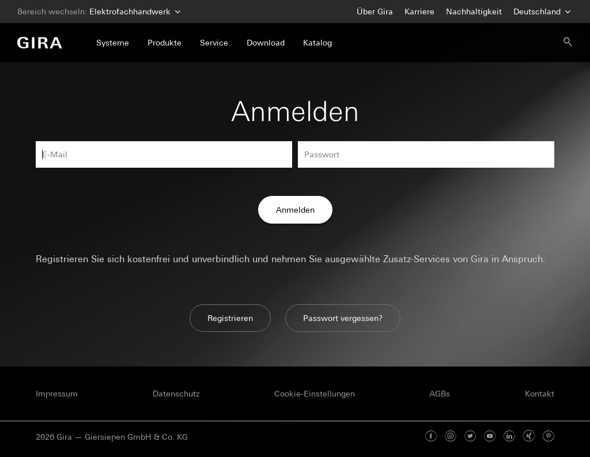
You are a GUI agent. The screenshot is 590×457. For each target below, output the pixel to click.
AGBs (439, 393)
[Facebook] (431, 437)
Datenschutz (176, 393)
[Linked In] (509, 437)
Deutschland (540, 12)
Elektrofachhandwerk (133, 12)
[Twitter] (470, 437)
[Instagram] (450, 437)
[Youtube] (490, 437)
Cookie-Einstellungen (314, 393)
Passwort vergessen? (343, 318)
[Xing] (529, 437)
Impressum (57, 393)
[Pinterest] (548, 437)
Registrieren (230, 318)
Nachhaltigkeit (474, 11)
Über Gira (375, 11)
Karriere (419, 11)
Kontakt (539, 393)
